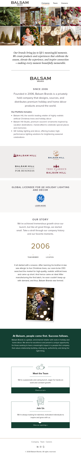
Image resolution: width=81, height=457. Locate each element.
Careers (64, 3)
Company (45, 3)
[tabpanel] (40, 281)
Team (55, 3)
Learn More (40, 206)
